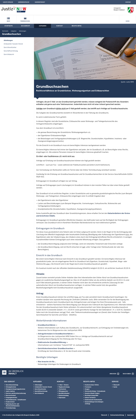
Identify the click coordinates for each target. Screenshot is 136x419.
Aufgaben (42, 26)
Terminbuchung (25, 21)
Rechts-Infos (76, 26)
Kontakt (128, 2)
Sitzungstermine (11, 387)
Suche (127, 21)
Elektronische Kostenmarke (93, 400)
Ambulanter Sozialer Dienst (13, 44)
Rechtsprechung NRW (91, 395)
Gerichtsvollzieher (10, 47)
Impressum (62, 397)
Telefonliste (62, 389)
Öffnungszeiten (63, 391)
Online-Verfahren (90, 397)
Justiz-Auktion (10, 391)
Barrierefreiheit (40, 2)
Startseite (8, 26)
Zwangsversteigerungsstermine (15, 389)
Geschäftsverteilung (11, 51)
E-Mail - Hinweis (64, 385)
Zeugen (87, 389)
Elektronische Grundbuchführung (52, 342)
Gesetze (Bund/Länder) (92, 393)
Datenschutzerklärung (117, 415)
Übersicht (116, 385)
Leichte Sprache (8, 2)
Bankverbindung (64, 395)
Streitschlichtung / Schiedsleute (95, 391)
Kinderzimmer (10, 402)
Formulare (88, 387)
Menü (8, 21)
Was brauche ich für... (47, 361)
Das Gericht (25, 26)
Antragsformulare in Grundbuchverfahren (55, 334)
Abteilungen (22, 31)
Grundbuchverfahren (46, 325)
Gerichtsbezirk (9, 54)
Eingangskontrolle (11, 397)
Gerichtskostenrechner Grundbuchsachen (55, 348)
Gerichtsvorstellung (12, 385)
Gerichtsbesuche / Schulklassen (16, 400)
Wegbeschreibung (64, 387)
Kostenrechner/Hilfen (92, 385)
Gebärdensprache (23, 2)
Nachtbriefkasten (64, 393)
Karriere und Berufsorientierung (16, 393)
